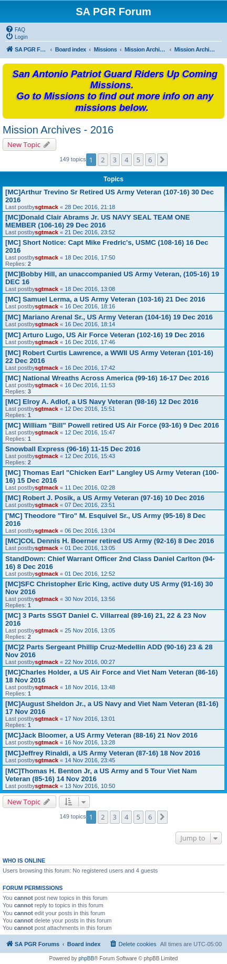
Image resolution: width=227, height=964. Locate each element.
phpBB (86, 958)
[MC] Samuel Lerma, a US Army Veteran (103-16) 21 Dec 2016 (105, 299)
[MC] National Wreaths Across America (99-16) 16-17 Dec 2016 (107, 378)
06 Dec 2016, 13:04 (90, 530)
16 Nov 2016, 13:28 (90, 742)
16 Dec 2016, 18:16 (90, 306)
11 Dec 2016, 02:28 (90, 487)
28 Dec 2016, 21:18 (90, 207)
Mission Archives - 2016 (58, 130)
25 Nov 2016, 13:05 (90, 630)
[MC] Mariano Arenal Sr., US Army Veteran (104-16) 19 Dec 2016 (109, 317)
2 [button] (103, 159)
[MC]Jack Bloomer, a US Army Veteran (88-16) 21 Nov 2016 (101, 735)
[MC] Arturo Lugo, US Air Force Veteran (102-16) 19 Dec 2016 (104, 335)
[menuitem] (15, 29)
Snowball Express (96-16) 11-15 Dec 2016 (72, 449)
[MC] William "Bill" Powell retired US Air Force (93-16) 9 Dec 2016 (112, 425)
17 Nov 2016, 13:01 (90, 719)
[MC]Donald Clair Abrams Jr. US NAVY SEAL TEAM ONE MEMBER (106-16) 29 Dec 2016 (97, 221)
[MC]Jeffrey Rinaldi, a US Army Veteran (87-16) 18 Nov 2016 (102, 753)
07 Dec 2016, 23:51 (90, 505)
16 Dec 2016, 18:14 (90, 324)
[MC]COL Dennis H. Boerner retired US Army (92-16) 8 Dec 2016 (109, 541)
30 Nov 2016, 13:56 (90, 599)
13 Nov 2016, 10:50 (90, 786)
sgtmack (46, 207)
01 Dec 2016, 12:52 (90, 574)
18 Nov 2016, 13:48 (90, 687)
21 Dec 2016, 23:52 (90, 232)
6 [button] (150, 159)
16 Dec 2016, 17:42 (90, 368)
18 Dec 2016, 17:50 (90, 257)
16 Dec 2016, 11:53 (90, 385)
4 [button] (126, 159)
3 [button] (115, 159)
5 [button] (138, 159)
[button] (162, 159)
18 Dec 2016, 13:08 (90, 289)
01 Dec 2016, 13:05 (90, 548)
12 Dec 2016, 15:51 (90, 409)
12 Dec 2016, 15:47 (90, 432)
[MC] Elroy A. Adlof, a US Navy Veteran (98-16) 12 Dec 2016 (102, 402)
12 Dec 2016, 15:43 (90, 456)
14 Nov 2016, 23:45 (90, 760)
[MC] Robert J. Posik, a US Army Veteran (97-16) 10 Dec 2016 (104, 498)
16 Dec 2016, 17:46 (90, 342)
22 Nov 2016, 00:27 (90, 662)
